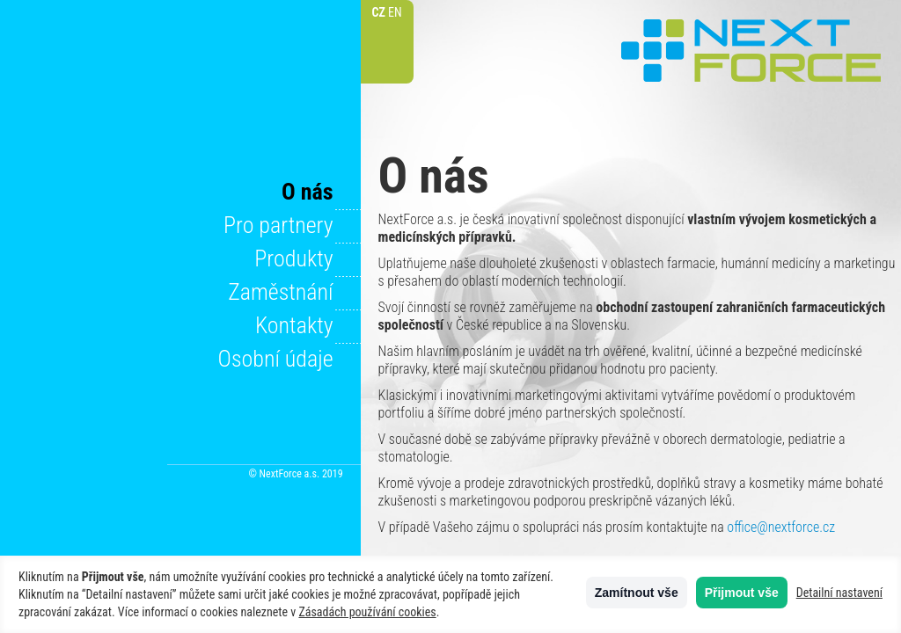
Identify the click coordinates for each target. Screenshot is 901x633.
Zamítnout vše (636, 593)
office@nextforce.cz (781, 527)
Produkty (293, 258)
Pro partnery (278, 225)
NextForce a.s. (751, 51)
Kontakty (294, 325)
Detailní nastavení (839, 593)
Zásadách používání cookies (367, 612)
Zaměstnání (280, 292)
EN (395, 12)
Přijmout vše (742, 593)
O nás (307, 191)
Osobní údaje (275, 359)
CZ (378, 12)
